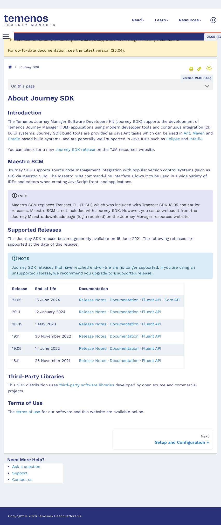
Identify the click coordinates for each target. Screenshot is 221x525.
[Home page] (10, 67)
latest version (96, 50)
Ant (187, 133)
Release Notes (92, 300)
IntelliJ (195, 139)
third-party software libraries (86, 385)
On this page (23, 86)
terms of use (28, 411)
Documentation (124, 300)
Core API (172, 300)
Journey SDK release (75, 149)
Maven (198, 133)
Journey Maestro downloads (38, 216)
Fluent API (151, 300)
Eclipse (173, 139)
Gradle (14, 139)
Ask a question (26, 466)
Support (19, 473)
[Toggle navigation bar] (6, 36)
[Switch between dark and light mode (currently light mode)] (209, 68)
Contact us (22, 479)
